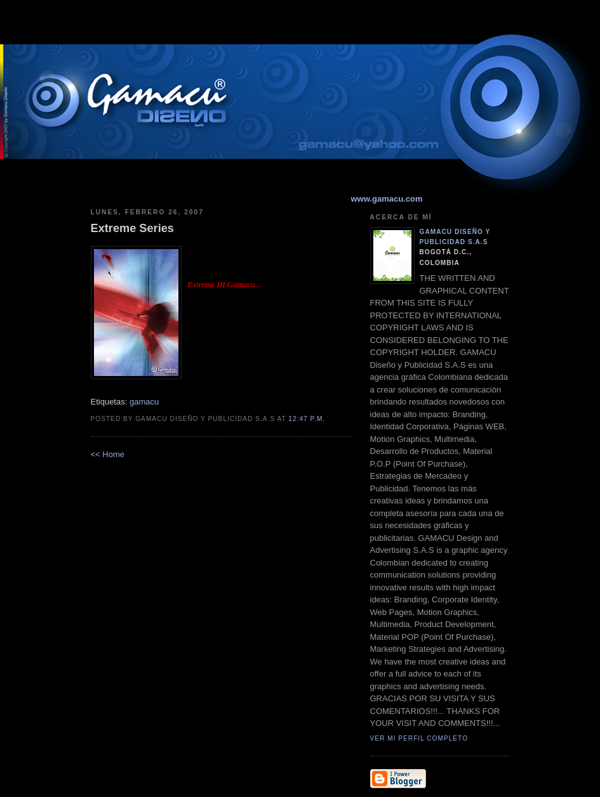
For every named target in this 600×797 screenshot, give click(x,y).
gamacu (144, 401)
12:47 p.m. (306, 418)
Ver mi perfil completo (419, 738)
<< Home (107, 454)
